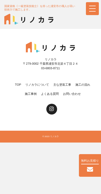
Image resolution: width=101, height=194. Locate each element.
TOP (18, 84)
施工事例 (31, 93)
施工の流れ (82, 84)
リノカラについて (37, 84)
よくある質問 (50, 93)
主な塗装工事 (62, 84)
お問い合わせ (72, 93)
